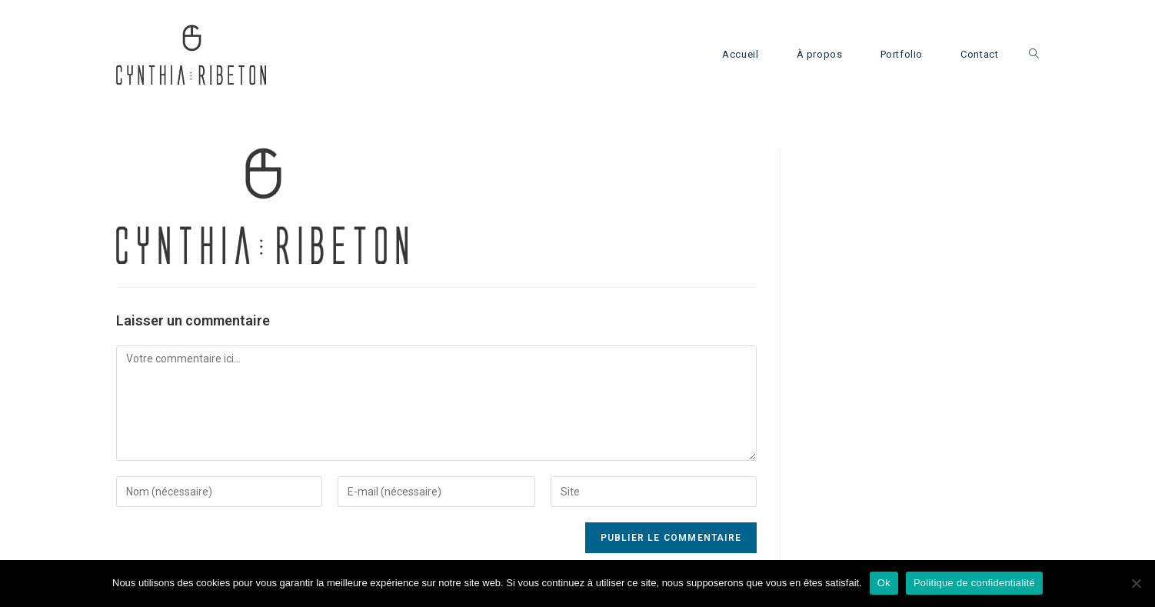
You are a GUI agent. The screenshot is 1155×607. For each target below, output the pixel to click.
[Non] (1135, 583)
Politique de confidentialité (974, 583)
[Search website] (1033, 54)
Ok (883, 583)
